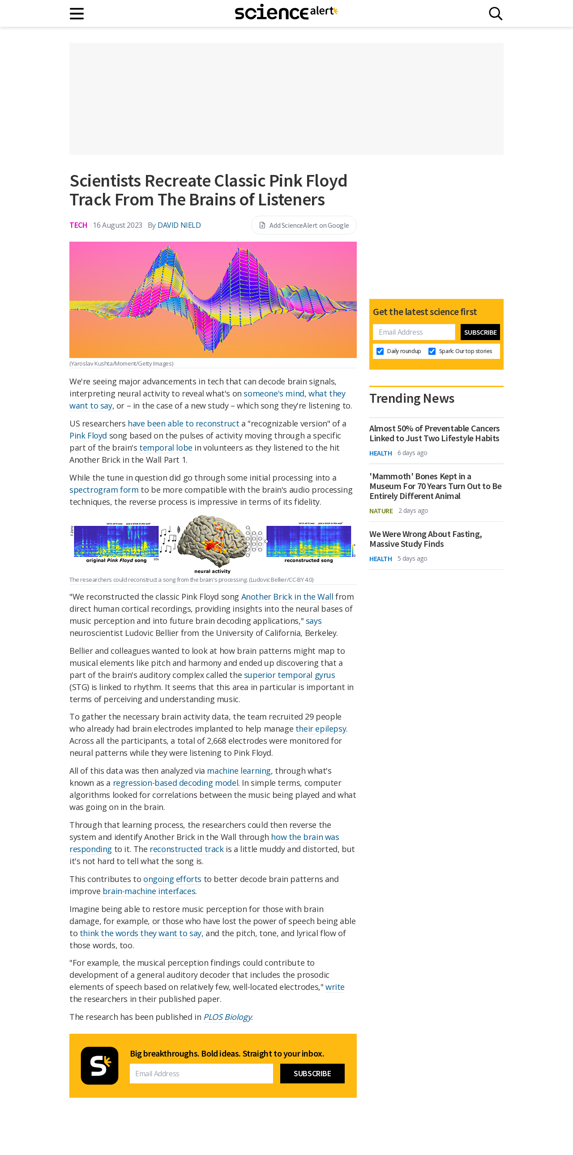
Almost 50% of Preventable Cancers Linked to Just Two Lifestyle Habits (434, 433)
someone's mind (274, 393)
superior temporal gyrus (289, 674)
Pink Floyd (88, 435)
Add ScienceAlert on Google (304, 225)
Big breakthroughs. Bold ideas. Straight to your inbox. (227, 1053)
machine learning (239, 770)
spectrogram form (104, 489)
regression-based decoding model (176, 782)
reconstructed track (186, 849)
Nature (381, 510)
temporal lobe (165, 447)
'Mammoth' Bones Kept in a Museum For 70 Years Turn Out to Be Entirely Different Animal (435, 486)
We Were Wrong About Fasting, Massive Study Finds (425, 539)
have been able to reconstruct (183, 423)
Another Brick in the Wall (287, 596)
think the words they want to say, (142, 933)
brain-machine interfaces (149, 891)
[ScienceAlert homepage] (286, 13)
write (335, 986)
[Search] (496, 13)
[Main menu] (77, 13)
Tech (78, 225)
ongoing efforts (172, 879)
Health (380, 452)
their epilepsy (320, 728)
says (313, 620)
